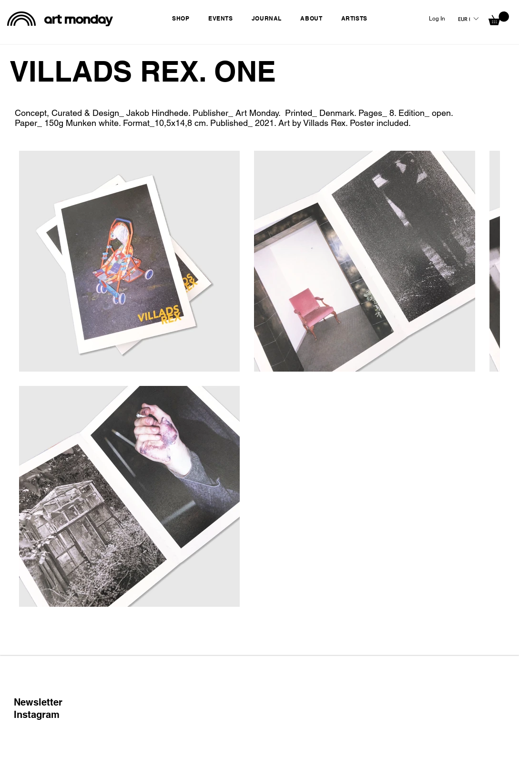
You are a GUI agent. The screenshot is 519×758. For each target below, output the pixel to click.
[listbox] (468, 18)
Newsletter (38, 702)
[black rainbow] (21, 18)
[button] (183, 18)
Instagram (37, 714)
